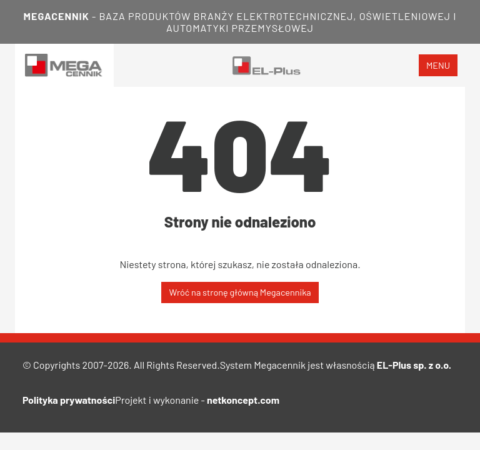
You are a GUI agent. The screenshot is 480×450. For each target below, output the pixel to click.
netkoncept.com (243, 400)
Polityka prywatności (68, 400)
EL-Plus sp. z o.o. (414, 365)
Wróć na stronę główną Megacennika (240, 292)
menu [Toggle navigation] (438, 65)
